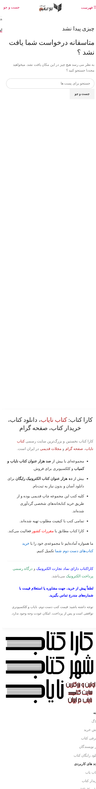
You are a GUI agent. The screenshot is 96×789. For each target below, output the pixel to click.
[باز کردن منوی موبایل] (87, 7)
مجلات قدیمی (48, 448)
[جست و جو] (9, 7)
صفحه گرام (72, 448)
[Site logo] (48, 7)
